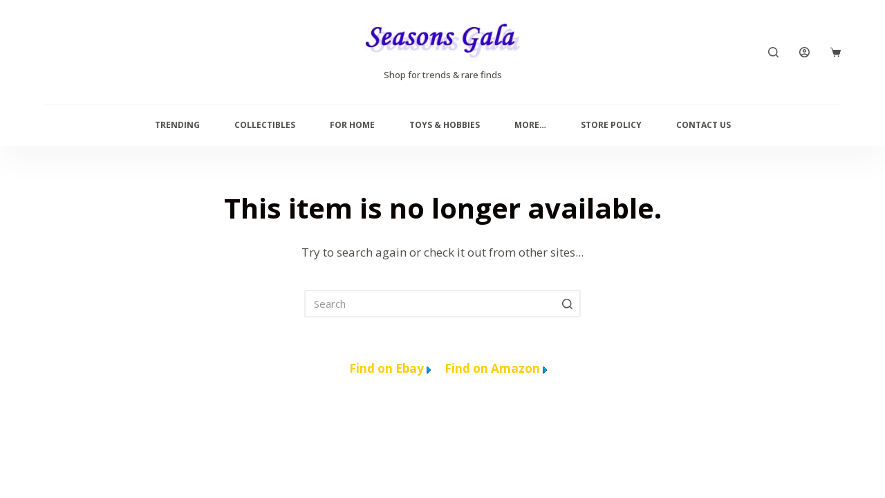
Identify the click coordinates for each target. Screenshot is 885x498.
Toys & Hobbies (444, 125)
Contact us (703, 125)
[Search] (773, 52)
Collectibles (264, 125)
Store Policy (611, 125)
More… (530, 125)
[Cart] (835, 52)
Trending (177, 125)
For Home (352, 125)
